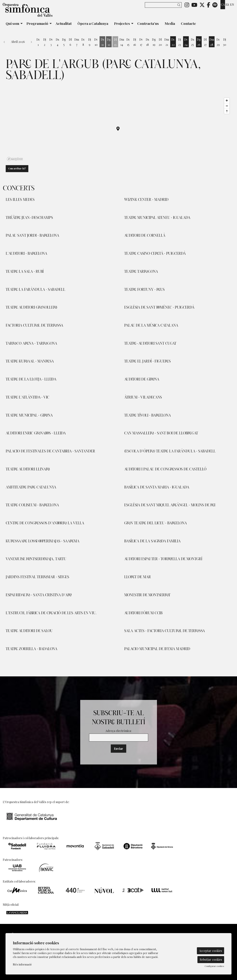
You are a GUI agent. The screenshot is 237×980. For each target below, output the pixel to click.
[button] (179, 5)
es (227, 4)
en (232, 4)
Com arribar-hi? (17, 168)
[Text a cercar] (163, 5)
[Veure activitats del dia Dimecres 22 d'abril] (173, 42)
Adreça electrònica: (118, 731)
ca (223, 4)
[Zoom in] (226, 100)
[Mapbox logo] (15, 159)
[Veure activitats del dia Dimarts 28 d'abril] (212, 42)
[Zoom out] (226, 106)
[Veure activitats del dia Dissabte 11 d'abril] (102, 42)
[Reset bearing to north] (226, 111)
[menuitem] (187, 4)
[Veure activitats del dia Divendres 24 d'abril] (186, 42)
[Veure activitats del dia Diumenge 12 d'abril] (109, 42)
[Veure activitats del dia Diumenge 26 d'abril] (199, 42)
